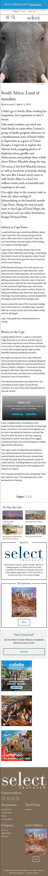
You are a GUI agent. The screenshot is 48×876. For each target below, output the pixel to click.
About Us (4, 830)
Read (24, 622)
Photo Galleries (6, 819)
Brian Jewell (9, 104)
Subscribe (24, 652)
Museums (29, 809)
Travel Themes (6, 813)
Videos (3, 816)
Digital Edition (6, 833)
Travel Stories (6, 809)
